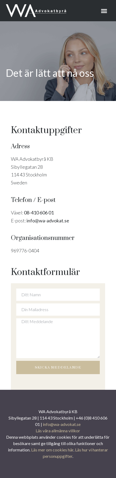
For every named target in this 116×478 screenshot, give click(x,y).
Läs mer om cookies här (52, 449)
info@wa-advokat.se (48, 220)
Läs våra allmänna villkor (58, 430)
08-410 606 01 (38, 212)
